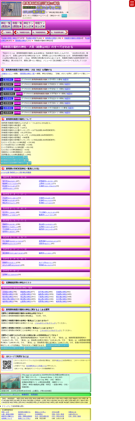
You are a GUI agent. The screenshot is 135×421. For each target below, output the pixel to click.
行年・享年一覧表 (74, 416)
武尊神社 (8, 98)
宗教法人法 (72, 412)
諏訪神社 (8, 80)
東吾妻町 (13, 253)
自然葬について (6, 418)
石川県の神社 (61, 299)
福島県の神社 (43, 294)
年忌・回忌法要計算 (42, 416)
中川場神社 (9, 94)
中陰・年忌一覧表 (58, 414)
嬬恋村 (46, 229)
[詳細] (17, 79)
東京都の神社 (61, 297)
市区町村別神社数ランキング (12, 157)
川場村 (46, 198)
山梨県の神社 (25, 301)
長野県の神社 (43, 301)
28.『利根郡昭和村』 (40, 32)
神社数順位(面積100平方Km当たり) (14, 162)
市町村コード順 (16, 172)
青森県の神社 (25, 292)
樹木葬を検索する (24, 412)
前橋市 (9, 262)
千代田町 (10, 229)
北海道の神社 (7, 292)
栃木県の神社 (7, 297)
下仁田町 (47, 212)
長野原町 (48, 241)
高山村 (46, 224)
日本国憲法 (39, 414)
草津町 (46, 203)
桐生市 (9, 203)
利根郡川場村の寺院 (72, 38)
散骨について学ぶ (24, 418)
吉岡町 (10, 274)
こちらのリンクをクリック (45, 323)
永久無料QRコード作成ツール (36, 366)
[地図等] (65, 79)
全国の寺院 (31, 38)
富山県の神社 (43, 299)
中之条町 (12, 241)
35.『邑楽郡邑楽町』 (58, 32)
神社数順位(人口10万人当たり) (12, 160)
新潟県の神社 (25, 299)
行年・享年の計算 (58, 416)
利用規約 (34, 394)
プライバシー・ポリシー (10, 394)
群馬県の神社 (20, 41)
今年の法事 (55, 412)
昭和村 (10, 215)
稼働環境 (25, 394)
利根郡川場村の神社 (42, 41)
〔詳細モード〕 (6, 73)
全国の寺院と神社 (9, 38)
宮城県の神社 (61, 292)
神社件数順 (26, 172)
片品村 (10, 198)
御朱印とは (22, 414)
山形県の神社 (25, 294)
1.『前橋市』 (7, 32)
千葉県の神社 (43, 297)
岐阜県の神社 (61, 301)
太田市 (8, 188)
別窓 (26, 157)
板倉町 (10, 183)
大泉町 (47, 186)
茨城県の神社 (61, 294)
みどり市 (46, 262)
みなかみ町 (11, 265)
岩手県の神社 (43, 292)
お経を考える (73, 414)
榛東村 (46, 215)
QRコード (59, 360)
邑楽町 (9, 186)
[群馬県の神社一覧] (27, 73)
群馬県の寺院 (50, 38)
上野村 (46, 183)
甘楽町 (46, 200)
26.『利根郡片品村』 (24, 32)
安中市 (9, 181)
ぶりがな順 (5, 172)
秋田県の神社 (7, 294)
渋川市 (9, 212)
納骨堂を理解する (7, 416)
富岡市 (9, 231)
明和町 (46, 265)
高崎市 (9, 224)
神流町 (9, 200)
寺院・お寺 (5, 412)
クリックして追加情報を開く (13, 406)
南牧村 (10, 243)
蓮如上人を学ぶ (40, 412)
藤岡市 (46, 253)
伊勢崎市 (47, 181)
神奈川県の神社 (8, 299)
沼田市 (45, 243)
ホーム (64, 15)
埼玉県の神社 (25, 297)
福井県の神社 (7, 301)
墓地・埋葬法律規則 (25, 416)
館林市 (10, 227)
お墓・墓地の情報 (7, 414)
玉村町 (46, 227)
